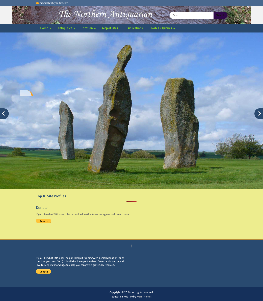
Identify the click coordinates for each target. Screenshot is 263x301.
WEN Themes (144, 296)
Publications (134, 28)
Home (44, 28)
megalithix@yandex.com (54, 3)
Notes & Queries (161, 28)
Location (87, 28)
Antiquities (65, 28)
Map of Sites (110, 28)
